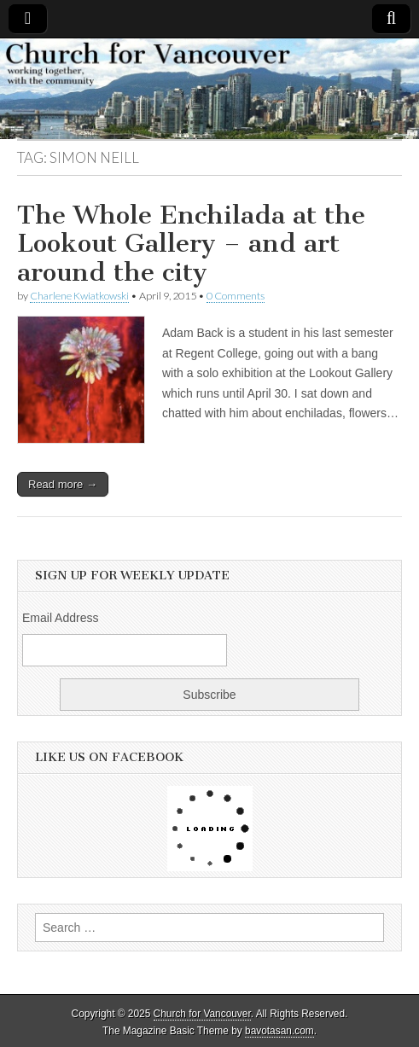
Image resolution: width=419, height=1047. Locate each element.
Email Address (60, 618)
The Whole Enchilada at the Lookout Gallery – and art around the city (191, 244)
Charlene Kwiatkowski (79, 295)
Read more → (62, 484)
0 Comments (236, 295)
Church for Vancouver (202, 1014)
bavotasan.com (279, 1031)
